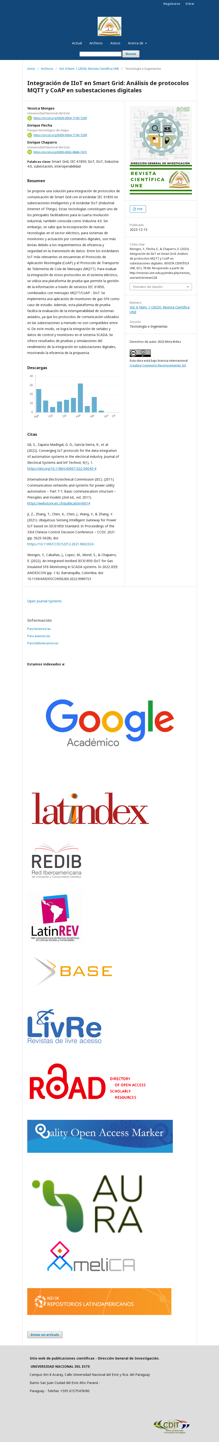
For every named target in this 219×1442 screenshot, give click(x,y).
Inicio (31, 68)
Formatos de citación (148, 287)
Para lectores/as (39, 629)
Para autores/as (38, 636)
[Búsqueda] (100, 54)
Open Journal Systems (44, 601)
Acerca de (136, 43)
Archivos (96, 43)
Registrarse (171, 3)
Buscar (131, 54)
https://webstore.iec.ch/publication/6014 (58, 503)
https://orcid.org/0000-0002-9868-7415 (60, 152)
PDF (139, 209)
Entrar (190, 3)
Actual (77, 43)
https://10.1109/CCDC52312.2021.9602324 (60, 544)
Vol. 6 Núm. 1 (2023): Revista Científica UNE (89, 68)
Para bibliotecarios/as (42, 643)
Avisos (115, 43)
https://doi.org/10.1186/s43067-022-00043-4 (61, 468)
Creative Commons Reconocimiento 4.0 (158, 365)
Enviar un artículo (45, 1334)
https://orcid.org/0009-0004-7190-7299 (60, 118)
